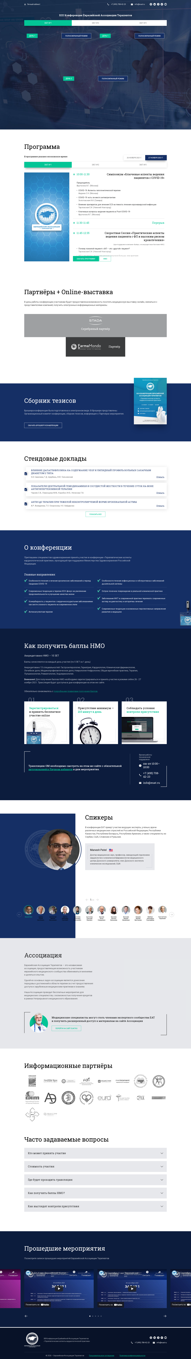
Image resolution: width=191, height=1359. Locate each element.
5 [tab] (101, 1316)
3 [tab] (95, 1316)
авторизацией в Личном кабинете (51, 769)
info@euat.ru (138, 4)
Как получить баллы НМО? (46, 1193)
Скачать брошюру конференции (43, 425)
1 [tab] (90, 1316)
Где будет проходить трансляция (50, 1180)
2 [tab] (92, 1316)
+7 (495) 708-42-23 (116, 4)
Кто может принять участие (47, 1153)
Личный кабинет (32, 4)
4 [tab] (98, 1316)
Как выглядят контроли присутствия (53, 1207)
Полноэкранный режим (76, 36)
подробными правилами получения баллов (75, 691)
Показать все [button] (95, 514)
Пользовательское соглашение (101, 1356)
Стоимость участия (41, 1166)
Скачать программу (86, 259)
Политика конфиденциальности (132, 1356)
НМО (105, 259)
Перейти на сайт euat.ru (66, 1028)
